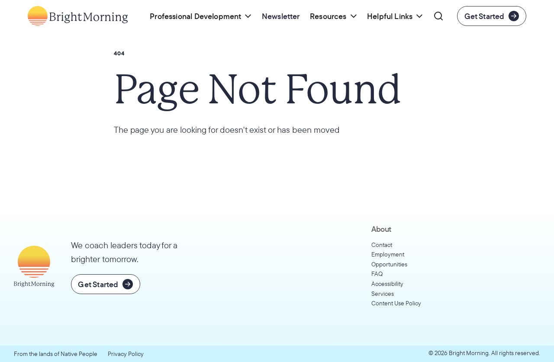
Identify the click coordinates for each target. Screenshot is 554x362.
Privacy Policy (126, 354)
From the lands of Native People (55, 354)
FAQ (377, 274)
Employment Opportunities (389, 259)
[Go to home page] (78, 16)
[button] (201, 16)
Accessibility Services (387, 289)
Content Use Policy (396, 303)
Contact (381, 245)
